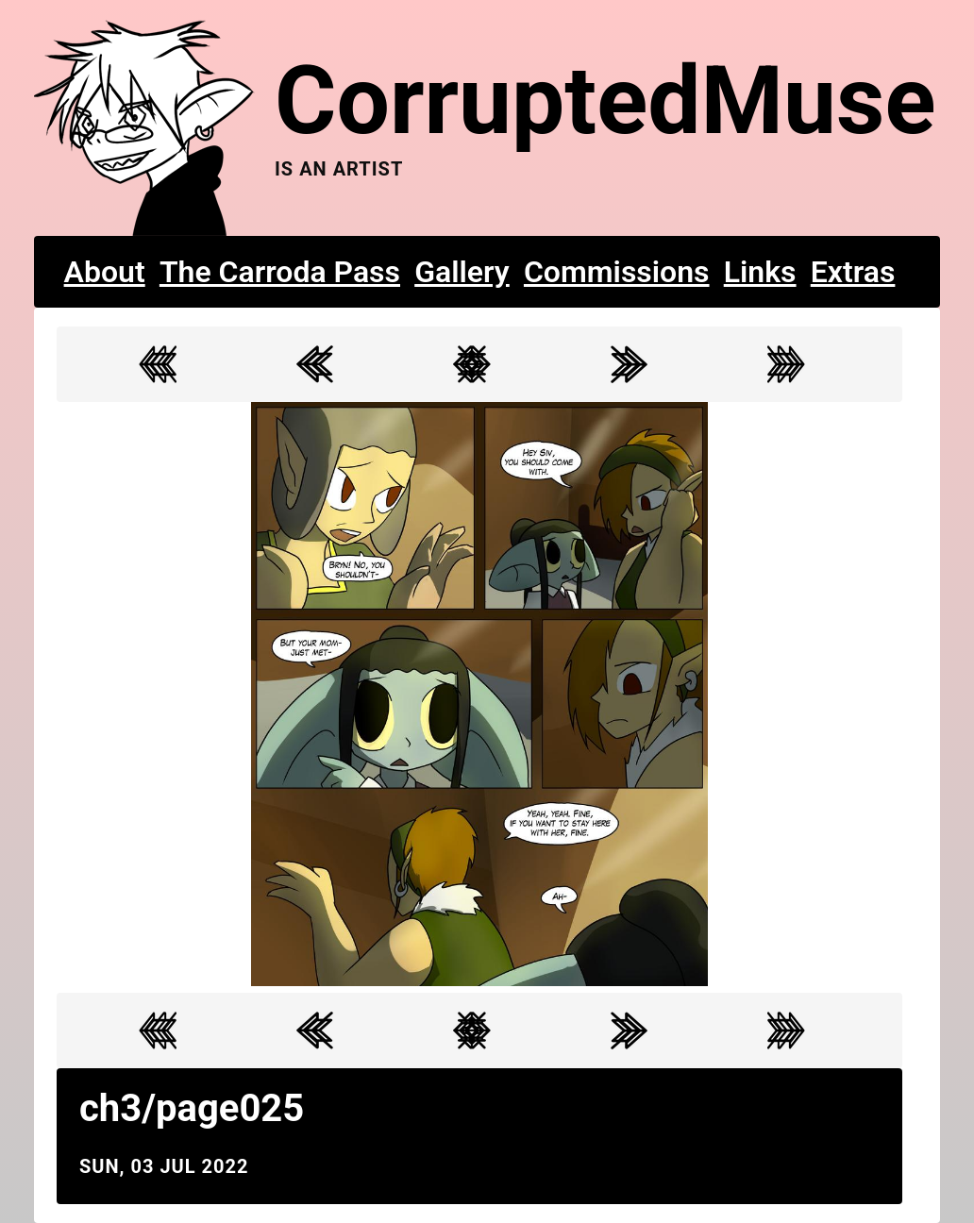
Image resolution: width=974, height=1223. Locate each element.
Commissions (617, 272)
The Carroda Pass (280, 272)
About (104, 272)
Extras (853, 272)
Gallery (462, 272)
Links (760, 272)
